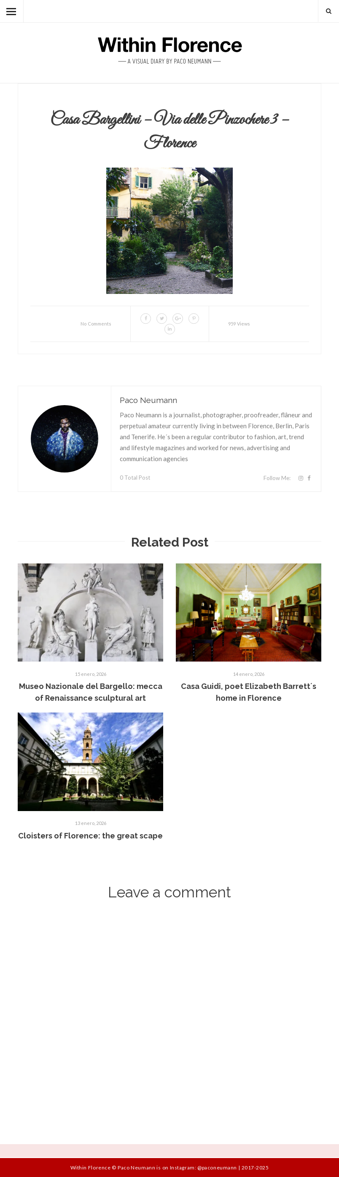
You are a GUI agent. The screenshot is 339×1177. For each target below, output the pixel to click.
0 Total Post (135, 477)
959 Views (239, 323)
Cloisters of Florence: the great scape (90, 835)
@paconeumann (217, 1167)
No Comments (96, 323)
